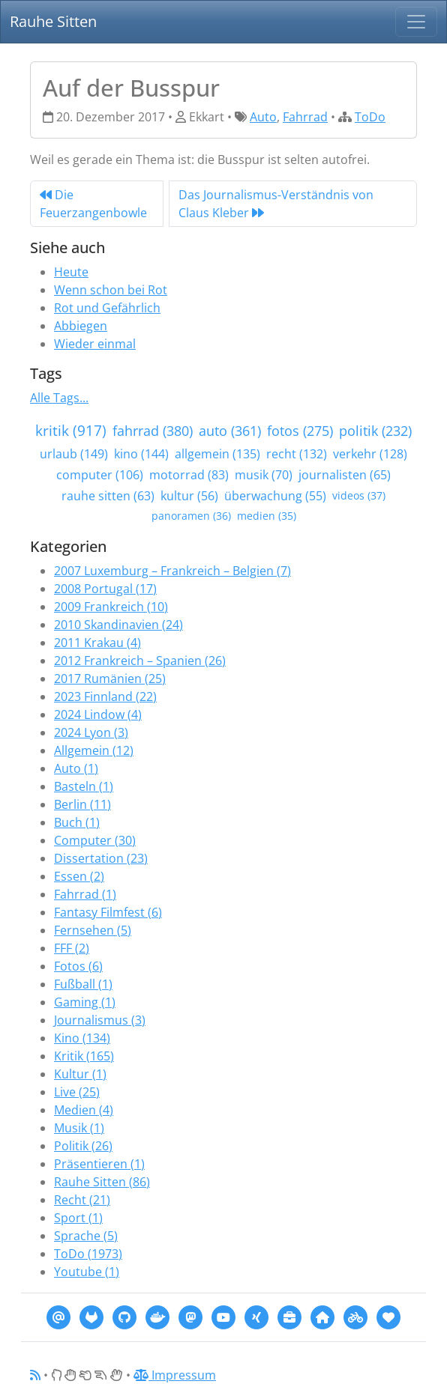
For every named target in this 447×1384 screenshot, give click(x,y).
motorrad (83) (189, 475)
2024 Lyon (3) (91, 732)
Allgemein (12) (94, 750)
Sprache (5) (86, 1235)
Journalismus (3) (100, 1020)
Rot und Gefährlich (107, 308)
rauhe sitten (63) (108, 496)
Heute (71, 272)
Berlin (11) (82, 804)
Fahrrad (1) (85, 894)
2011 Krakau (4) (97, 642)
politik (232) (375, 431)
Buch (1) (77, 822)
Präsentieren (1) (99, 1164)
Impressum (175, 1375)
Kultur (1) (80, 1074)
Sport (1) (78, 1218)
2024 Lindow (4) (98, 714)
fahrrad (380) (152, 431)
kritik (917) (70, 430)
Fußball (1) (83, 984)
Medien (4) (83, 1110)
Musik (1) (79, 1128)
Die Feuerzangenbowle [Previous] (93, 203)
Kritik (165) (84, 1056)
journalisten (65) (344, 475)
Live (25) (77, 1092)
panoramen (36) (191, 516)
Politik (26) (83, 1146)
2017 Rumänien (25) (110, 678)
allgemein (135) (217, 454)
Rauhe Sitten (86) (102, 1182)
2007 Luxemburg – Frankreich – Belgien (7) (172, 570)
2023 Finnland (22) (105, 696)
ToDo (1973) (88, 1253)
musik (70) (263, 475)
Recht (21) (82, 1200)
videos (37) (359, 495)
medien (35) (266, 516)
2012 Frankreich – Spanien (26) (140, 660)
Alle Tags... (59, 397)
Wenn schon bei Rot (110, 290)
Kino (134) (82, 1038)
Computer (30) (95, 840)
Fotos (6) (78, 966)
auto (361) (230, 431)
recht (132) (296, 454)
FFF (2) (71, 948)
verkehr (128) (370, 454)
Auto (263, 117)
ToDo (370, 117)
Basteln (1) (83, 786)
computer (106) (99, 475)
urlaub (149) (74, 454)
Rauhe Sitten (53, 21)
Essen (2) (79, 876)
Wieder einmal (95, 344)
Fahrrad (305, 117)
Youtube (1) (86, 1271)
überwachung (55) (275, 496)
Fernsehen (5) (92, 930)
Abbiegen (80, 326)
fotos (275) (300, 431)
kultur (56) (189, 496)
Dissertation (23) (101, 858)
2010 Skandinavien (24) (118, 624)
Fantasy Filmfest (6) (108, 912)
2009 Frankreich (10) (111, 606)
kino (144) (141, 454)
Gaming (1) (85, 1002)
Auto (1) (76, 768)
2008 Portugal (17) (105, 588)
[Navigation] (416, 22)
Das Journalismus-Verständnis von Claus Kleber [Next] (276, 203)
